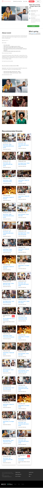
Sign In (38, 1)
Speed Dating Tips (18, 474)
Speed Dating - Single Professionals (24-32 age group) (23, 389)
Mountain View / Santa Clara (17, 1)
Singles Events (17, 472)
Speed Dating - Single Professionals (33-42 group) (8, 337)
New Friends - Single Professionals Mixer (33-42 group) (9, 146)
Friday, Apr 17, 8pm (6, 247)
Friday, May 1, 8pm (21, 385)
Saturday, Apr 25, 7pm (7, 368)
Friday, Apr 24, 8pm (21, 315)
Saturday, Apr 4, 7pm (7, 142)
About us (30, 474)
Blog (29, 476)
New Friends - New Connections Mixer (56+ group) (8, 164)
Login (32, 33)
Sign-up (35, 33)
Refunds (23, 484)
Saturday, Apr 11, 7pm (7, 212)
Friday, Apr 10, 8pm (6, 178)
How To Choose (17, 476)
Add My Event (31, 472)
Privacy (15, 484)
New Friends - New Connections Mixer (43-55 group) (24, 145)
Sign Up (31, 1)
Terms (19, 484)
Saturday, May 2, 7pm (7, 438)
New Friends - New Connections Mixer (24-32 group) (24, 424)
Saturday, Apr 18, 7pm (7, 281)
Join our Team (25, 1)
